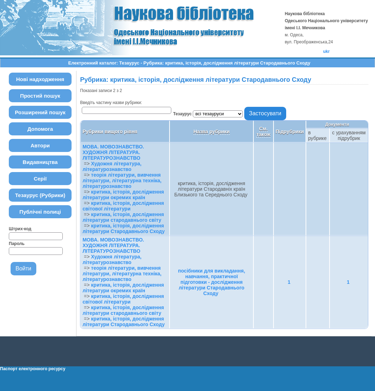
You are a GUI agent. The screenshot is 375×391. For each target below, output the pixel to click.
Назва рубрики (211, 131)
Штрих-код (20, 228)
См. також (263, 131)
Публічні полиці (40, 212)
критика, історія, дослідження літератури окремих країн (123, 194)
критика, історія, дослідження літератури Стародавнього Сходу (123, 228)
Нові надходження (40, 79)
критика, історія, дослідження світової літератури (123, 206)
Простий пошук (40, 96)
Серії (40, 179)
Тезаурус (183, 113)
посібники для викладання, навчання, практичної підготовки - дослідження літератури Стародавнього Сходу (211, 282)
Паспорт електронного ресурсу (32, 368)
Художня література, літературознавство (111, 166)
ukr (326, 51)
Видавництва (40, 162)
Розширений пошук (40, 112)
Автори (40, 145)
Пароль (17, 243)
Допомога (40, 129)
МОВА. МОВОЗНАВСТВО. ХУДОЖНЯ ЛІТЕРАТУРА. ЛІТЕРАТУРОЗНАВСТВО (113, 152)
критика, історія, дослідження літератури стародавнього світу (123, 217)
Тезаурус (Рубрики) (40, 195)
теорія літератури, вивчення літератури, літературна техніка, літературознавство (121, 180)
